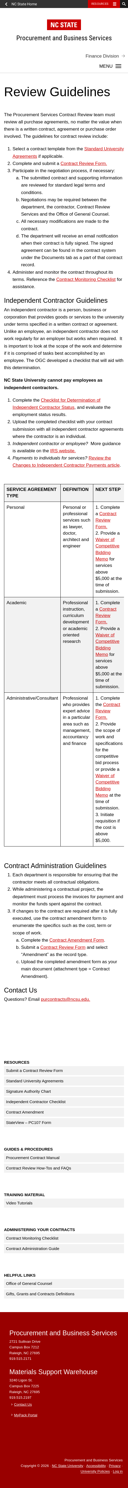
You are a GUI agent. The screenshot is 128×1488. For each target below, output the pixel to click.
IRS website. (63, 450)
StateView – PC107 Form (28, 1122)
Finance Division (102, 56)
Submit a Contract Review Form (34, 1070)
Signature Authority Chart (28, 1091)
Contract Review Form (63, 947)
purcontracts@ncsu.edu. (65, 999)
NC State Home (24, 4)
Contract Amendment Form (76, 940)
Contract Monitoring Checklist (85, 279)
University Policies (95, 1472)
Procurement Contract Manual (33, 1157)
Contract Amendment (25, 1112)
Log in (118, 1472)
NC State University (67, 1466)
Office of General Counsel (29, 1283)
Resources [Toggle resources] (99, 4)
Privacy (115, 1466)
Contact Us (23, 1404)
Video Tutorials (19, 1203)
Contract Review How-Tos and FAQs (38, 1168)
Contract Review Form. (84, 163)
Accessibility (96, 1466)
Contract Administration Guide (32, 1248)
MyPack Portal (25, 1415)
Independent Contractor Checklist (36, 1101)
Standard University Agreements (35, 1081)
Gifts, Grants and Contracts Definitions (40, 1294)
